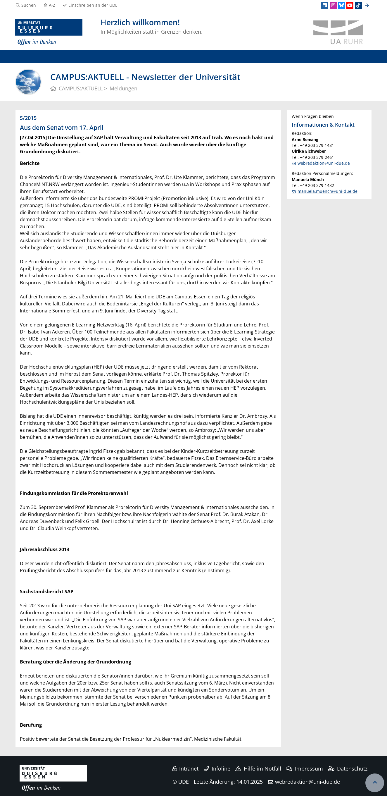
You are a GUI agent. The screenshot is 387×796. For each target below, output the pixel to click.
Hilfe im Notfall (258, 768)
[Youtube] (349, 5)
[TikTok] (358, 5)
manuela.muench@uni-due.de (327, 191)
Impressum (304, 768)
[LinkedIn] (324, 5)
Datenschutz (347, 768)
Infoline (217, 768)
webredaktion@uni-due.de (324, 163)
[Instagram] (333, 5)
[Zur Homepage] (48, 32)
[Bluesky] (341, 5)
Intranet (185, 768)
